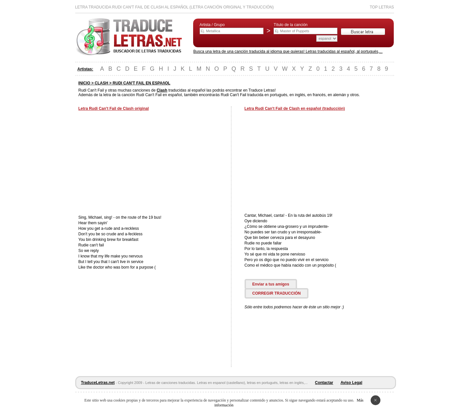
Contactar (324, 382)
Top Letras (382, 7)
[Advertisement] (133, 163)
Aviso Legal (351, 382)
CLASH (101, 83)
